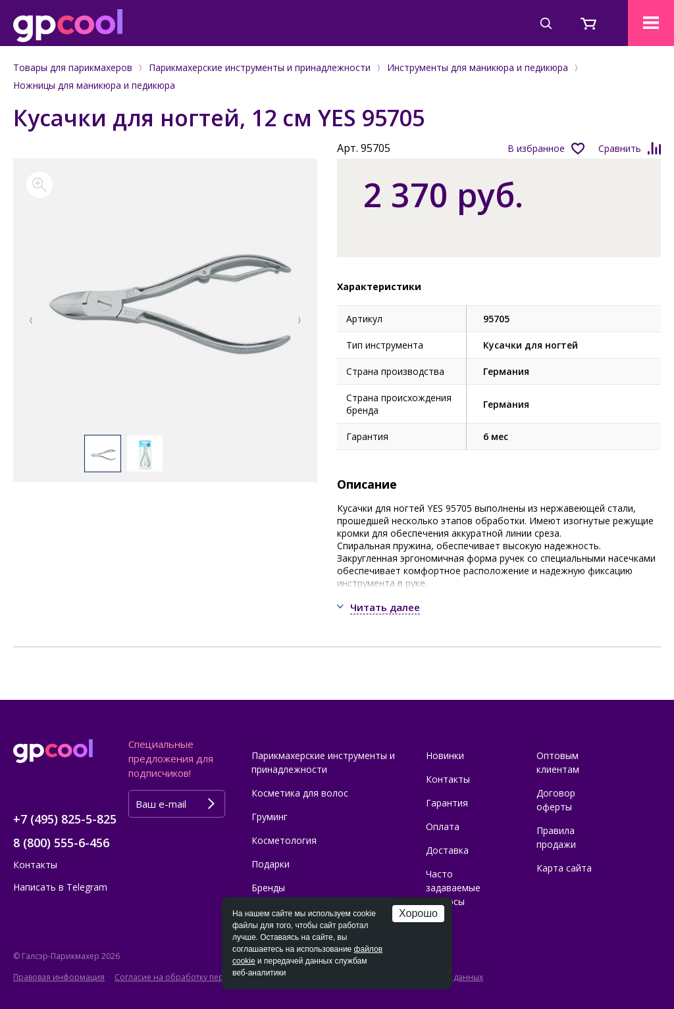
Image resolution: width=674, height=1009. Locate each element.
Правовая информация (59, 977)
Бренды (268, 887)
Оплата (442, 826)
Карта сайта (564, 868)
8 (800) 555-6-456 (61, 842)
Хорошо (418, 913)
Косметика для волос (299, 793)
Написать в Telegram (60, 887)
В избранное (536, 148)
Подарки (270, 864)
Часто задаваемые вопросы (453, 888)
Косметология (284, 840)
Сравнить (619, 148)
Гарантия (447, 803)
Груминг (269, 816)
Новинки (445, 755)
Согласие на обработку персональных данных (207, 977)
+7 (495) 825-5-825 (65, 819)
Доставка (447, 850)
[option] (165, 303)
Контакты (35, 864)
